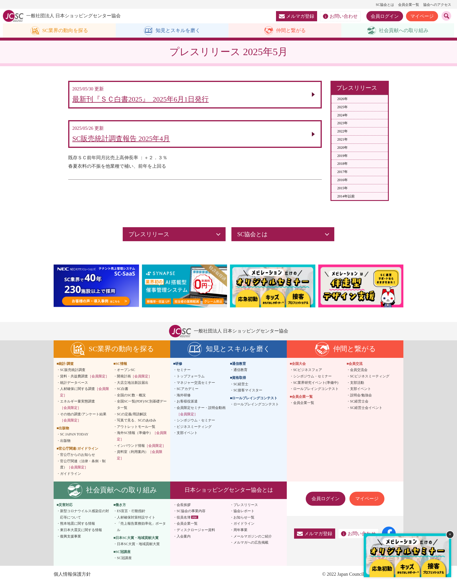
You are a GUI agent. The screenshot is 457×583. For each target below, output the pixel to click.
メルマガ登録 (296, 16)
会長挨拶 (184, 505)
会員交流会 (359, 370)
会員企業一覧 (408, 5)
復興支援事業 (70, 536)
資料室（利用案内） (139, 455)
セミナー (184, 370)
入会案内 (184, 536)
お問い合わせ (340, 16)
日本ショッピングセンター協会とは (228, 490)
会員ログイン (385, 16)
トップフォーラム (191, 376)
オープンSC (126, 370)
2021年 (342, 140)
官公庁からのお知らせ (77, 455)
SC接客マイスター (247, 390)
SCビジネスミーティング (369, 376)
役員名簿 (184, 517)
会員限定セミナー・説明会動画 (201, 411)
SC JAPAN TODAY (74, 435)
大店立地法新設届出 (132, 383)
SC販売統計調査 (72, 370)
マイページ (422, 16)
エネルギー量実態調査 (77, 405)
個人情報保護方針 (72, 574)
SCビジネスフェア (307, 370)
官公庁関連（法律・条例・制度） (83, 464)
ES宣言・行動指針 (131, 511)
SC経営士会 (359, 402)
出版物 (65, 441)
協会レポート (243, 511)
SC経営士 (240, 384)
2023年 (342, 123)
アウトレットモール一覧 (136, 427)
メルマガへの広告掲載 (250, 543)
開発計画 (134, 376)
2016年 (342, 180)
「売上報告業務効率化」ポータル (141, 527)
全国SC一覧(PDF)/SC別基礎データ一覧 (142, 405)
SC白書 (122, 389)
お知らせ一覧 (243, 517)
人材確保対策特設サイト (136, 517)
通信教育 (240, 370)
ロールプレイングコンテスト (256, 404)
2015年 (342, 188)
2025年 (342, 107)
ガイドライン (70, 474)
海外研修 (184, 395)
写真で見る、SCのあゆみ (136, 421)
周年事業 (240, 530)
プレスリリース (245, 505)
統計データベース (74, 383)
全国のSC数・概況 (131, 395)
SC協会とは (385, 5)
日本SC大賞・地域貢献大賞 (138, 544)
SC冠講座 (124, 558)
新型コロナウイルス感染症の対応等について (84, 514)
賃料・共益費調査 (84, 376)
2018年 (342, 164)
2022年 (342, 131)
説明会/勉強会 (361, 395)
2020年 (342, 148)
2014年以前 (346, 196)
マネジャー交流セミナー (196, 383)
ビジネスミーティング (194, 427)
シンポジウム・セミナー (196, 421)
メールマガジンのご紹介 (252, 536)
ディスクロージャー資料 (196, 530)
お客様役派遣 (187, 402)
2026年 (342, 99)
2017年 (342, 172)
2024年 (342, 115)
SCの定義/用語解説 (132, 414)
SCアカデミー (187, 389)
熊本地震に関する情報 (77, 524)
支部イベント (187, 433)
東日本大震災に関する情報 (81, 530)
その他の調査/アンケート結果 (83, 417)
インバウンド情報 (141, 446)
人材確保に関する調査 (84, 392)
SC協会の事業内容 (191, 511)
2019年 (342, 156)
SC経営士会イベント (366, 408)
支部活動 (357, 383)
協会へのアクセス (437, 5)
